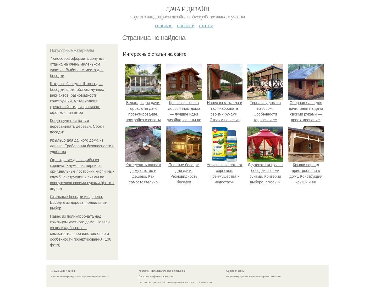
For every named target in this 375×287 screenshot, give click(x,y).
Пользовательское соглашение (168, 271)
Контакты (144, 271)
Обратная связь (235, 271)
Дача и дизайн (187, 9)
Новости (185, 25)
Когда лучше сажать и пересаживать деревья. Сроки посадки (77, 126)
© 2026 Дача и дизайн (63, 271)
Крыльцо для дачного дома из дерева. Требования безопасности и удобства (82, 146)
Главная (163, 25)
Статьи (206, 25)
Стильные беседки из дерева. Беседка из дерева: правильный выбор (78, 202)
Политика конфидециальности (156, 276)
